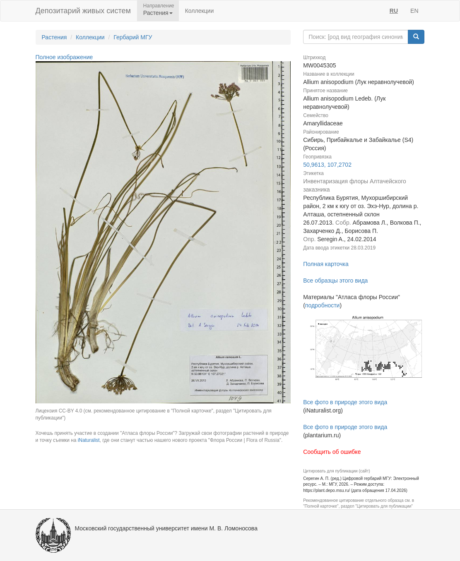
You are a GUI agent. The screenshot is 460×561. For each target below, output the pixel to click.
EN (414, 10)
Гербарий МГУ (132, 37)
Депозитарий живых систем (83, 11)
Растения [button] (158, 13)
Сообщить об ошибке (332, 451)
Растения (54, 37)
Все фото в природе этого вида (345, 402)
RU (394, 10)
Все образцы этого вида (335, 280)
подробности (322, 305)
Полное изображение (64, 57)
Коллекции (199, 10)
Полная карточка (326, 264)
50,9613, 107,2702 (327, 164)
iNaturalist (89, 440)
